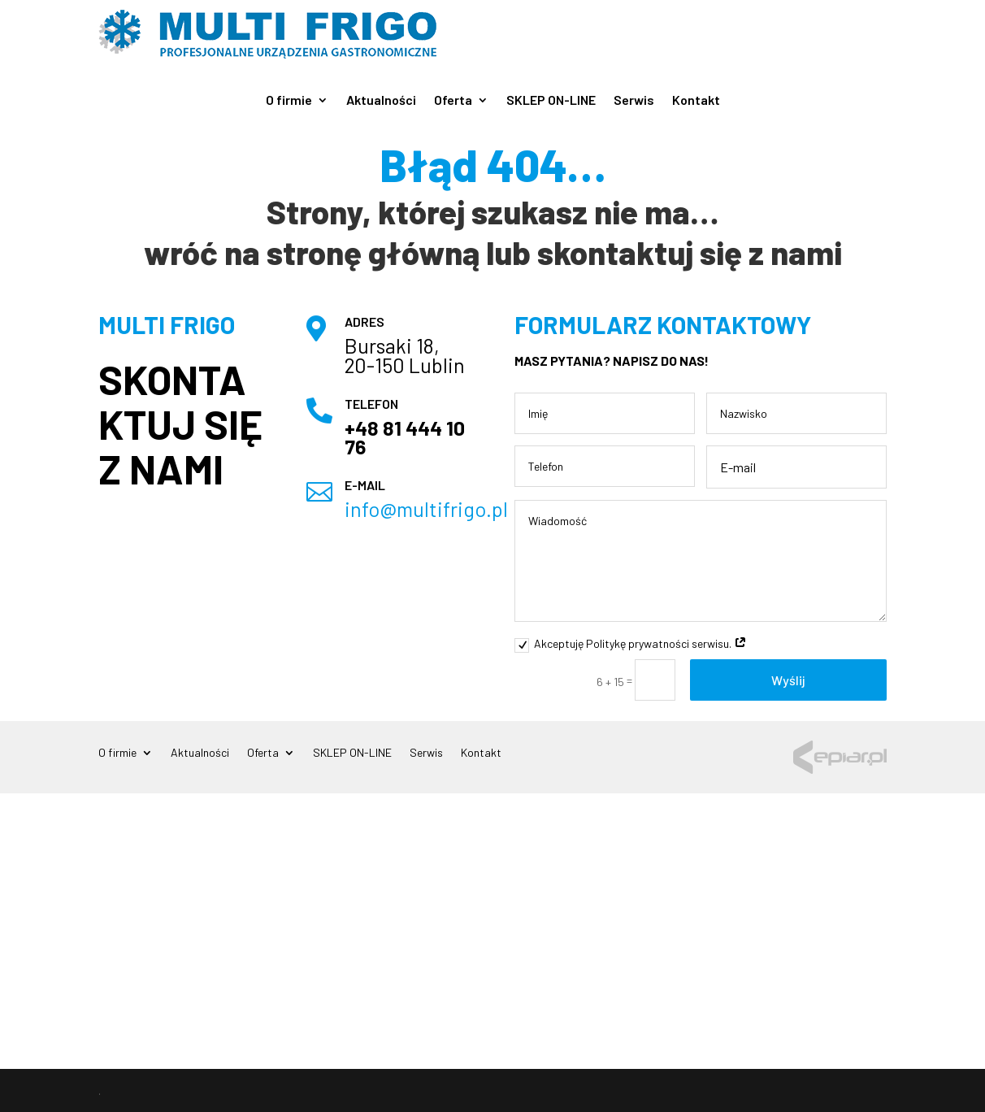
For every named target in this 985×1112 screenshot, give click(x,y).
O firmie (289, 100)
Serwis (634, 100)
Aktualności (381, 100)
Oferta (453, 100)
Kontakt (696, 100)
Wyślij (788, 680)
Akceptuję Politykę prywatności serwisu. (630, 644)
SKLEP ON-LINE (551, 100)
